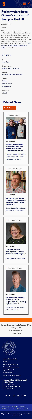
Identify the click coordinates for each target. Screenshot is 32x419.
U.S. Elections (10, 210)
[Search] (29, 3)
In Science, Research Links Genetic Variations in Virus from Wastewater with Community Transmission (14, 147)
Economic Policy (11, 307)
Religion (13, 258)
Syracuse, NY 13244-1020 (12, 386)
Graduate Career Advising (11, 367)
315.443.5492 (16, 333)
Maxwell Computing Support (12, 375)
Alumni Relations (8, 373)
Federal (4, 81)
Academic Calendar (6, 406)
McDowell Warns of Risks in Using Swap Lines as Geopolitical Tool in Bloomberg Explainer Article (16, 301)
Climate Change (11, 208)
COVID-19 (21, 154)
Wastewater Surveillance (13, 159)
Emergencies (22, 406)
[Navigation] (24, 3)
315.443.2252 (9, 388)
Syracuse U (25, 408)
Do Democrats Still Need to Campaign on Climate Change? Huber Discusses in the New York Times (16, 201)
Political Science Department (11, 68)
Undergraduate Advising (10, 364)
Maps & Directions (6, 408)
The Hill (4, 93)
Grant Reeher (6, 62)
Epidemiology (10, 157)
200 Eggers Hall (9, 384)
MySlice (14, 408)
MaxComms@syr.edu (16, 331)
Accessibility (15, 406)
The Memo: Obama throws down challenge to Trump (16, 45)
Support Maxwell (8, 370)
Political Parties (7, 84)
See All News (9, 108)
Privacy (19, 408)
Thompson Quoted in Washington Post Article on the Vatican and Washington (15, 252)
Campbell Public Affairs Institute (12, 74)
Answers (5, 361)
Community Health (11, 154)
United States (6, 86)
